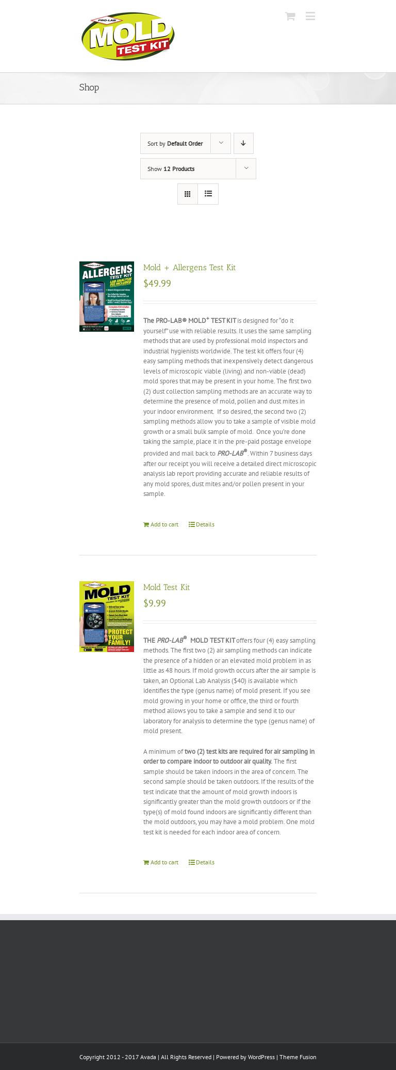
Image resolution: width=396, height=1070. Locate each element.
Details (205, 524)
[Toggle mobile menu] (311, 15)
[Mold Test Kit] (106, 616)
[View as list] (208, 194)
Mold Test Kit (166, 587)
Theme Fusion (298, 1057)
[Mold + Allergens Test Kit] (106, 296)
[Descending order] (244, 143)
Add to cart (164, 524)
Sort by (175, 143)
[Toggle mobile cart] (290, 15)
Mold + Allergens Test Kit (189, 267)
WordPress (261, 1057)
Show (170, 169)
